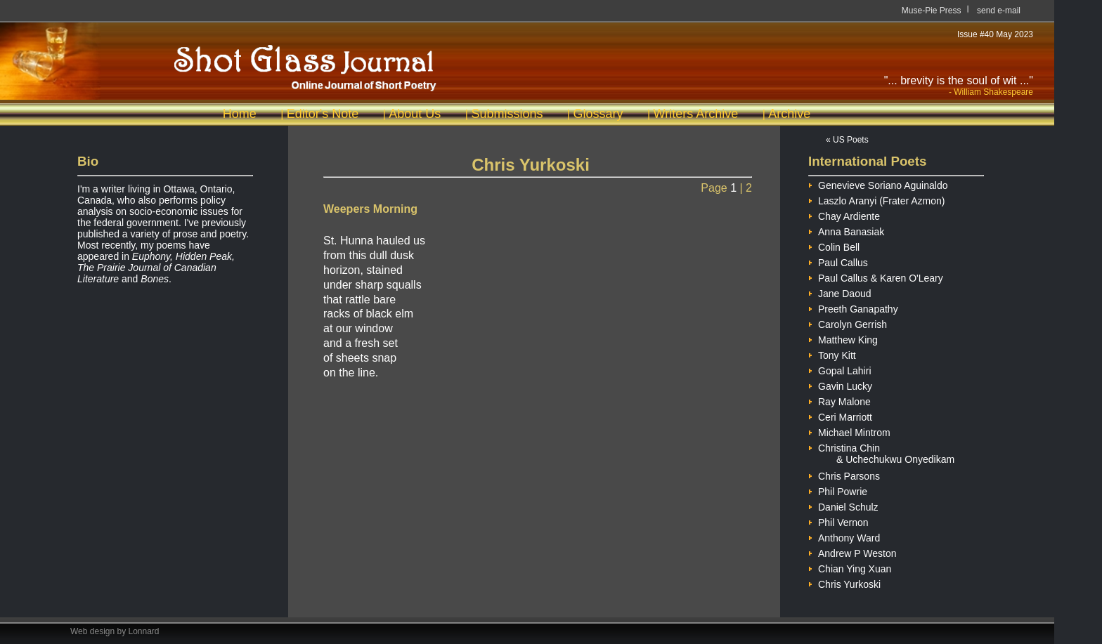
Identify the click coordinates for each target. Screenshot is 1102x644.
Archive (789, 114)
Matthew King (843, 338)
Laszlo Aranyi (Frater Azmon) (876, 199)
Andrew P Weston (852, 551)
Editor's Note (322, 114)
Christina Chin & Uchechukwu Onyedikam (881, 446)
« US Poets (847, 140)
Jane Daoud (839, 291)
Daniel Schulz (843, 505)
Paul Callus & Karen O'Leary (875, 276)
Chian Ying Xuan (849, 567)
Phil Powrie (837, 489)
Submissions (507, 114)
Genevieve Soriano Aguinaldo (877, 183)
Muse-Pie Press (931, 10)
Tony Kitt (832, 353)
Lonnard (144, 631)
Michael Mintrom (849, 430)
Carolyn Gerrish (847, 322)
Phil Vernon (838, 520)
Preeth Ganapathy (853, 307)
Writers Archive (696, 114)
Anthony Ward (844, 536)
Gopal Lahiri (839, 369)
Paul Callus (838, 261)
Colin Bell (834, 245)
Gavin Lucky (840, 384)
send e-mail (998, 10)
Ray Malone (839, 400)
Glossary (598, 114)
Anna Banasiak (846, 230)
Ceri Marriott (840, 415)
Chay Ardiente (844, 214)
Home (240, 114)
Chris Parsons (844, 474)
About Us (415, 114)
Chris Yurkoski (844, 582)
